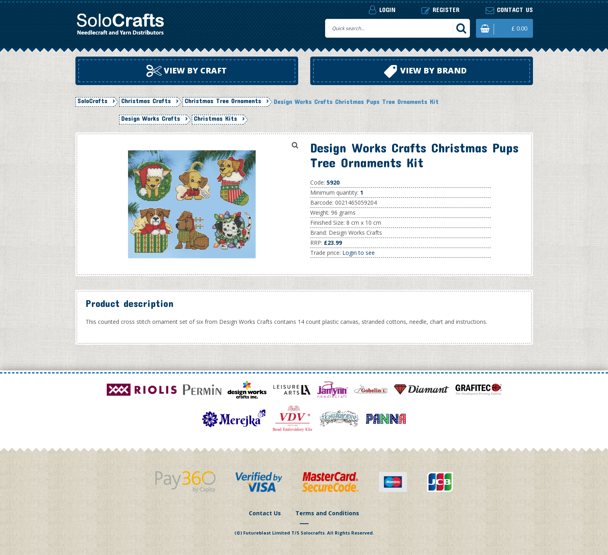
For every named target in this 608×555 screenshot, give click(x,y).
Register (440, 10)
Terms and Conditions (327, 513)
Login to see (358, 252)
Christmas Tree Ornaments (223, 100)
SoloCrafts (92, 100)
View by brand (425, 71)
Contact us (509, 10)
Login (382, 9)
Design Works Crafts (150, 118)
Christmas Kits (215, 118)
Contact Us (265, 513)
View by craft (186, 71)
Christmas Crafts (146, 100)
